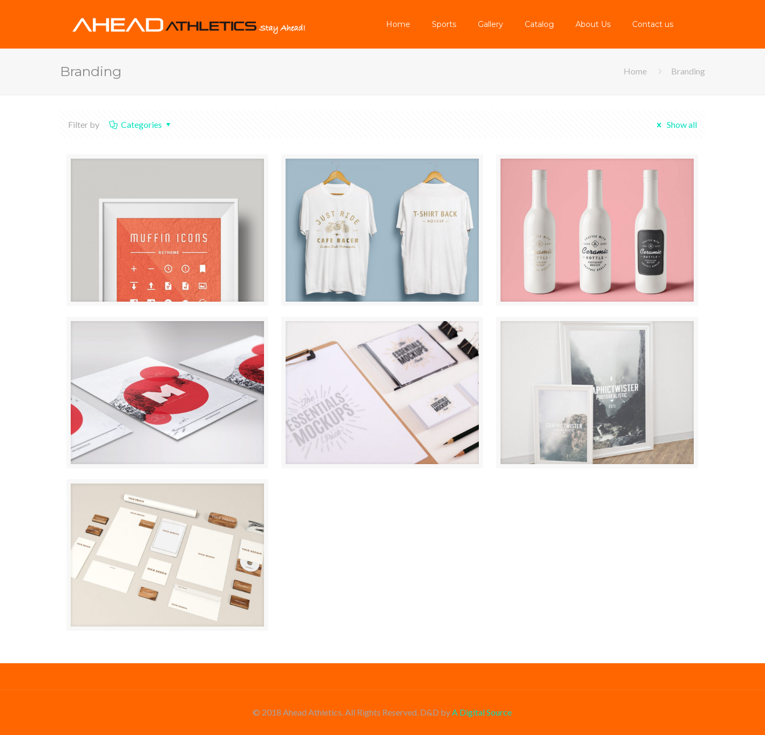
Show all (675, 124)
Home (635, 71)
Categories (140, 124)
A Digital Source (482, 712)
